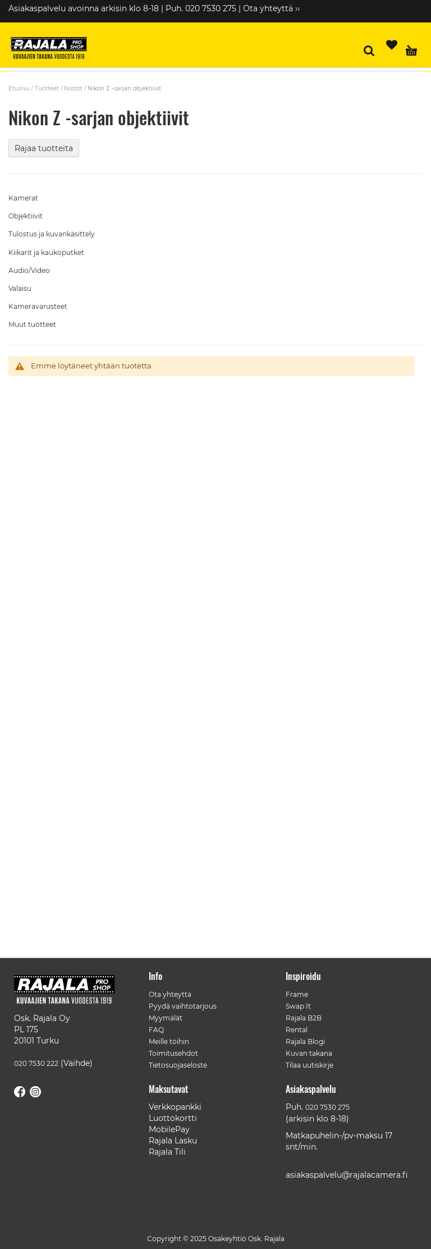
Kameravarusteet (37, 306)
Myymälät (165, 1018)
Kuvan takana (309, 1053)
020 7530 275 (327, 1107)
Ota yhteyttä (170, 994)
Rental (297, 1029)
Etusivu (19, 88)
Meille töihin (169, 1041)
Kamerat (23, 198)
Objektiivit (25, 216)
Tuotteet (47, 88)
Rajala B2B (304, 1018)
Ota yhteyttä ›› (271, 8)
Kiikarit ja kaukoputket (46, 252)
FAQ (156, 1029)
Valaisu (19, 288)
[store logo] (53, 49)
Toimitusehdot (173, 1053)
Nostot (73, 88)
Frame (297, 994)
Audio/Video (29, 270)
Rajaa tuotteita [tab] (44, 148)
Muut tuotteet (32, 324)
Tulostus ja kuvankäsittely (51, 234)
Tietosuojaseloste (178, 1065)
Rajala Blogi (305, 1041)
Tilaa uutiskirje (309, 1065)
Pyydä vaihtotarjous (183, 1006)
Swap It (298, 1006)
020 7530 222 (36, 1063)
